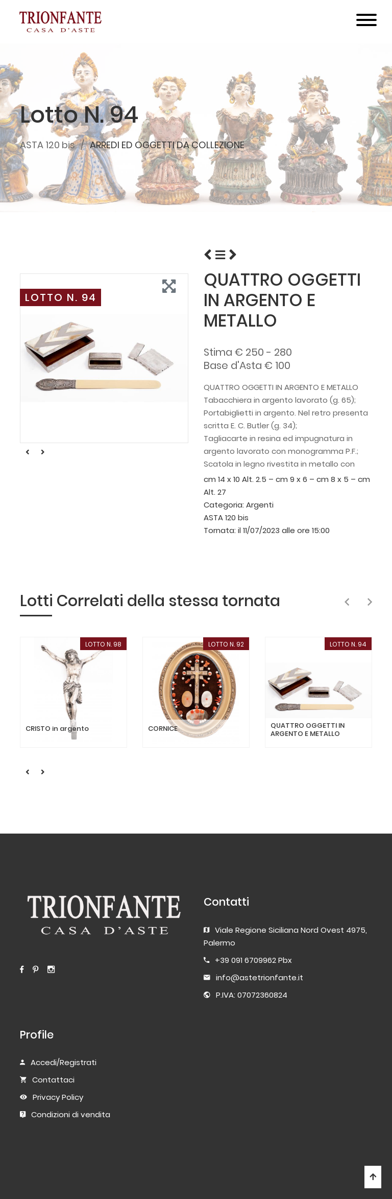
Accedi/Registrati (63, 1062)
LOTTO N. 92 (226, 644)
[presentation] (347, 602)
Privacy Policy (58, 1097)
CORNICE (163, 729)
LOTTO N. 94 (60, 297)
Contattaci (53, 1079)
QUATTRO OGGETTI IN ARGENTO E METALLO (308, 729)
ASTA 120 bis (47, 145)
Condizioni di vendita (70, 1114)
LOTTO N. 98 (103, 644)
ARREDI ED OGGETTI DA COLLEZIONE (167, 145)
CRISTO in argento (57, 729)
